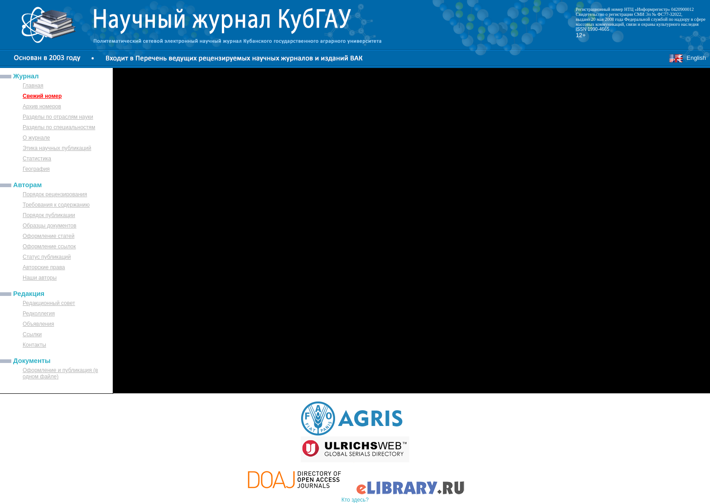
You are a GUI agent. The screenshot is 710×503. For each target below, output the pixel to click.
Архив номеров (42, 106)
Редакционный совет (49, 303)
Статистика (37, 158)
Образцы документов (50, 225)
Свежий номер (42, 96)
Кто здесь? (355, 500)
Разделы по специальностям (59, 127)
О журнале (36, 138)
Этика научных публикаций (57, 148)
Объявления (38, 324)
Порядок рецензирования (55, 194)
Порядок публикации (49, 215)
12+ (581, 35)
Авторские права (44, 267)
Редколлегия (39, 313)
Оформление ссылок (49, 246)
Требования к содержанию (56, 205)
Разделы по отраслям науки (58, 117)
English (687, 57)
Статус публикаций (47, 257)
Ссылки (32, 334)
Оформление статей (48, 236)
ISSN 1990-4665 (592, 29)
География (36, 169)
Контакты (34, 345)
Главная (33, 85)
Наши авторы (40, 278)
